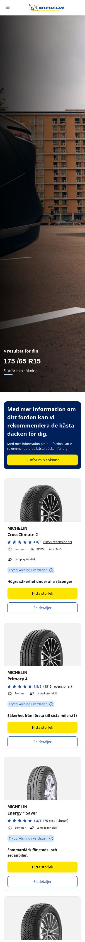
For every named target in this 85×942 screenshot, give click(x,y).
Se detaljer (43, 607)
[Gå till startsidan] (47, 8)
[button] (39, 542)
